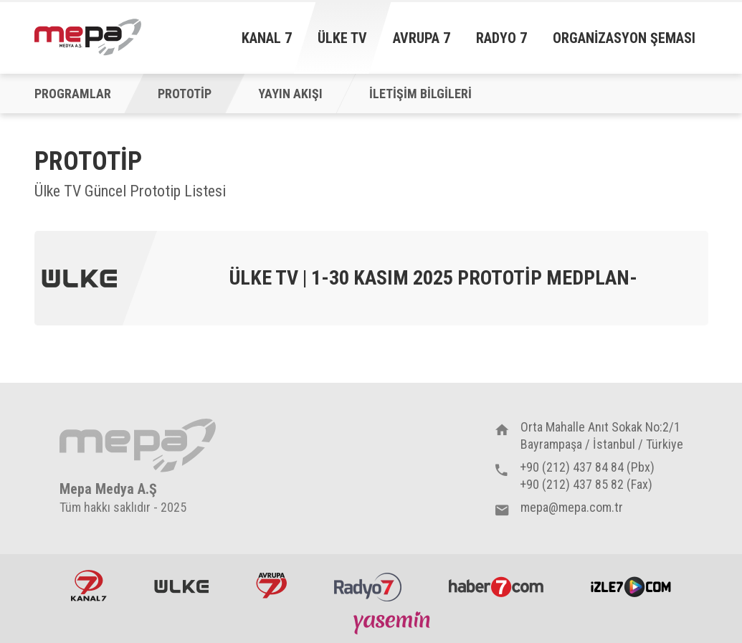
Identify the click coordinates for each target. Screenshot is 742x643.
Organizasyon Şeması (624, 38)
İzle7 (631, 585)
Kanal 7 (267, 38)
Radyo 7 (501, 38)
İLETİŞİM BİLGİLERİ (420, 93)
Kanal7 (89, 585)
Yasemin (393, 622)
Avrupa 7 (421, 38)
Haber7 (496, 585)
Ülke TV (342, 38)
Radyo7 (367, 585)
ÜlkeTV (181, 585)
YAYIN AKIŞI (290, 93)
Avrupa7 (271, 585)
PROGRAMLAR (72, 93)
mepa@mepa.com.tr (571, 507)
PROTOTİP (184, 93)
